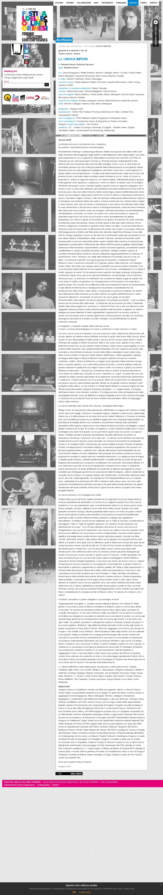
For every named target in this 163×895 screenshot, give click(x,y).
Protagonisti (107, 3)
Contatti (153, 3)
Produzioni (121, 3)
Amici (96, 3)
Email (6, 81)
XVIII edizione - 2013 (79, 46)
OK (46, 84)
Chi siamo (59, 3)
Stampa (143, 3)
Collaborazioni (84, 3)
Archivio (133, 3)
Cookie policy (85, 892)
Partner (70, 3)
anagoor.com (64, 766)
